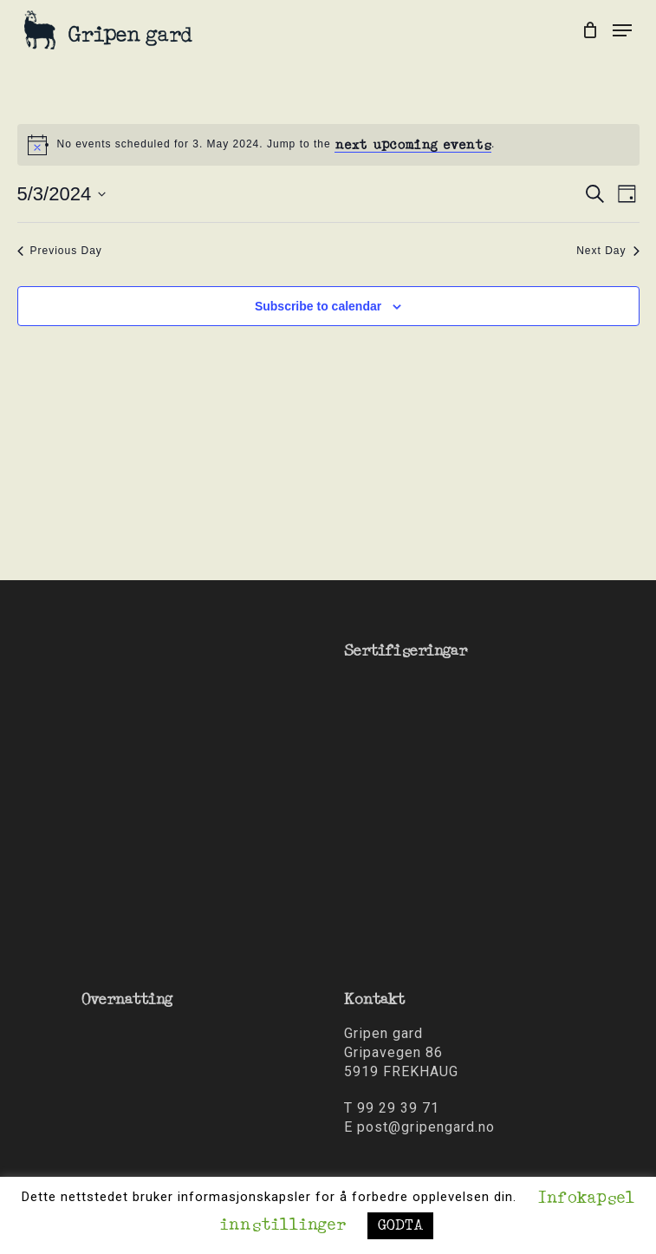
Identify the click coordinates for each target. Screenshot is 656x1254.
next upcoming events (412, 145)
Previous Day (59, 251)
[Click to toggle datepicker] (62, 194)
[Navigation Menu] (622, 30)
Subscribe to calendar (318, 306)
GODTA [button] (400, 1225)
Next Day (607, 251)
